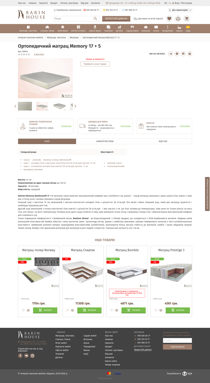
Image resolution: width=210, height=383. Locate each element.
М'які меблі (61, 343)
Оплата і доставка (69, 3)
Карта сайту (111, 361)
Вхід (175, 3)
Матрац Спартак (83, 250)
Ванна (87, 350)
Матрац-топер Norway (38, 250)
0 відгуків (39, 54)
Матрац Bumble (127, 250)
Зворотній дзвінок (116, 18)
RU (165, 3)
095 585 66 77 (143, 336)
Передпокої (89, 347)
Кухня (86, 343)
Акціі (86, 354)
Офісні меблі (62, 350)
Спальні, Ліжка (62, 339)
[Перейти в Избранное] (169, 18)
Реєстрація (186, 3)
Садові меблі (90, 336)
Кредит (54, 3)
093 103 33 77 (143, 339)
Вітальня (88, 339)
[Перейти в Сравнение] (178, 18)
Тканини (59, 354)
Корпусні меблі (63, 347)
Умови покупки (112, 365)
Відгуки (84, 3)
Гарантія (43, 3)
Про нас (22, 3)
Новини (32, 3)
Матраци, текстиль (64, 336)
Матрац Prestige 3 (171, 250)
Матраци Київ (105, 378)
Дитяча (59, 357)
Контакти (95, 3)
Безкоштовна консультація (207, 194)
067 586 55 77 (143, 343)
